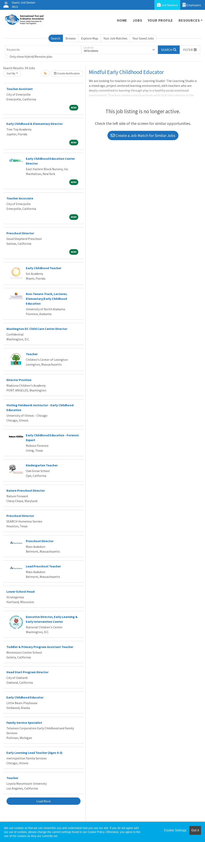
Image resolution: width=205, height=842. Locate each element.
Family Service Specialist (24, 723)
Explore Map (89, 38)
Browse (70, 38)
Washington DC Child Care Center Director (36, 329)
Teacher (32, 354)
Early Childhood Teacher (43, 268)
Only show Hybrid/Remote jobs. (31, 57)
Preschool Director (20, 233)
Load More (43, 801)
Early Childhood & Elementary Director (34, 124)
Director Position (18, 380)
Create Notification (67, 73)
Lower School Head (20, 591)
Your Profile (160, 20)
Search (55, 38)
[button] (190, 49)
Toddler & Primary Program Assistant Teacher (39, 647)
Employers (192, 4)
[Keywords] (43, 49)
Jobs (137, 20)
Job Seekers (167, 4)
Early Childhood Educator (24, 697)
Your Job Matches (115, 38)
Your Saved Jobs (143, 38)
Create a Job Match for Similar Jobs (143, 135)
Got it (195, 830)
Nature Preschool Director (25, 490)
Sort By (11, 73)
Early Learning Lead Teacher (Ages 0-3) (34, 753)
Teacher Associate (19, 198)
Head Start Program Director (27, 672)
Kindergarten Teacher (42, 465)
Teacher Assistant (19, 89)
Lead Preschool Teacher (43, 566)
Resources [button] (189, 20)
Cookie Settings (175, 830)
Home (122, 20)
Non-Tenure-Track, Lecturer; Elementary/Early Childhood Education (46, 298)
